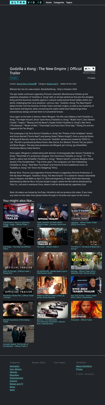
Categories (59, 2)
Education (14, 375)
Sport (12, 389)
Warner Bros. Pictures (26, 84)
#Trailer (14, 78)
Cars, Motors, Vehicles (16, 370)
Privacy (79, 369)
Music (12, 386)
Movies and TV (52, 84)
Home (49, 2)
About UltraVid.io (84, 366)
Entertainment (16, 378)
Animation (14, 366)
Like (87, 68)
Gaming (13, 381)
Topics (69, 2)
